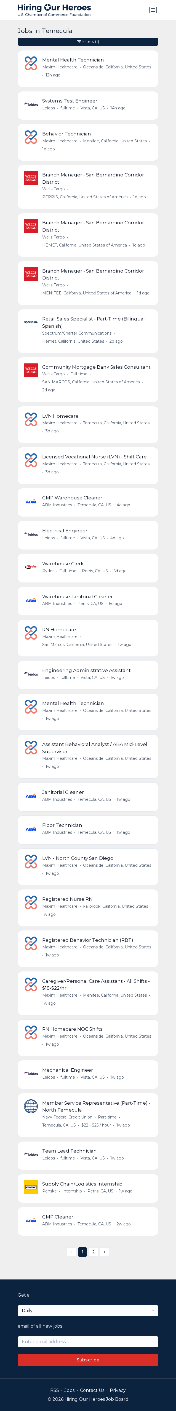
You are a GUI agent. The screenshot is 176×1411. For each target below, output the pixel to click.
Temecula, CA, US (94, 504)
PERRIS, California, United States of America (85, 196)
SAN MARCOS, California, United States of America (91, 381)
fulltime (67, 108)
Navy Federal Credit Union (67, 1117)
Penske (49, 1191)
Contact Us (92, 1390)
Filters (88, 42)
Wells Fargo (53, 188)
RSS (54, 1390)
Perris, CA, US (95, 570)
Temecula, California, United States (116, 422)
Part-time (107, 1117)
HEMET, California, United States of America (84, 245)
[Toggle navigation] (153, 10)
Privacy (118, 1390)
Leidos (48, 108)
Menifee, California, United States (115, 140)
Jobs (69, 1390)
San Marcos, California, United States (77, 644)
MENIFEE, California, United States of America (86, 293)
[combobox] (88, 1310)
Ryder (48, 570)
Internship (72, 1191)
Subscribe (88, 1360)
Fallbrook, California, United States (115, 906)
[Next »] (104, 1252)
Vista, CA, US (93, 108)
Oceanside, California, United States (117, 67)
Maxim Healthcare (60, 67)
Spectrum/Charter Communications (76, 333)
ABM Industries (57, 504)
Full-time (78, 373)
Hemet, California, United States (73, 341)
